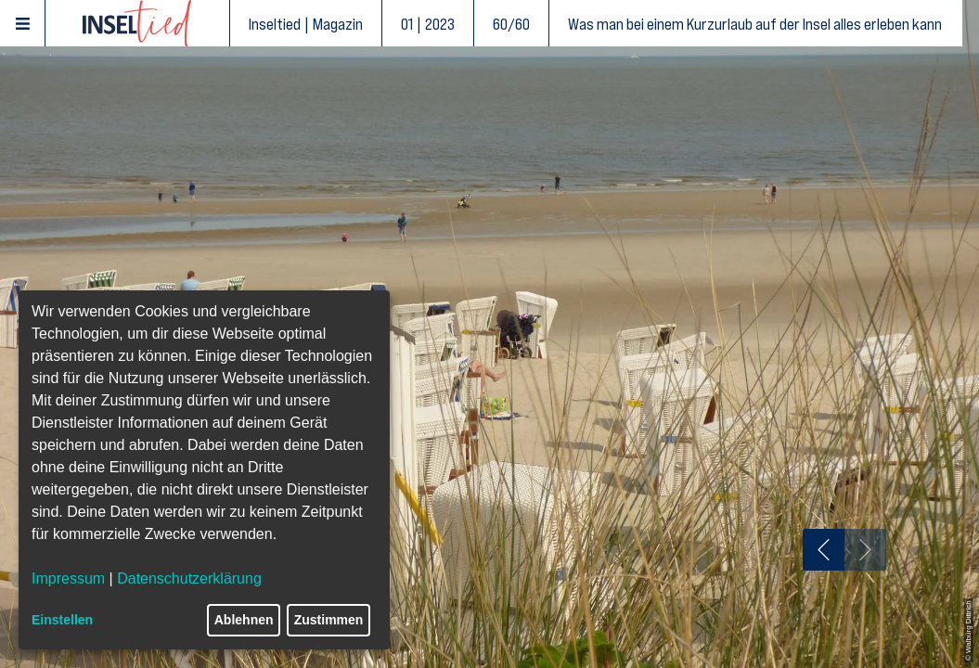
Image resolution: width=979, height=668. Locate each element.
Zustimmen (329, 619)
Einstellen (62, 619)
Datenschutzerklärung (189, 578)
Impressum (68, 578)
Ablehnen (244, 619)
